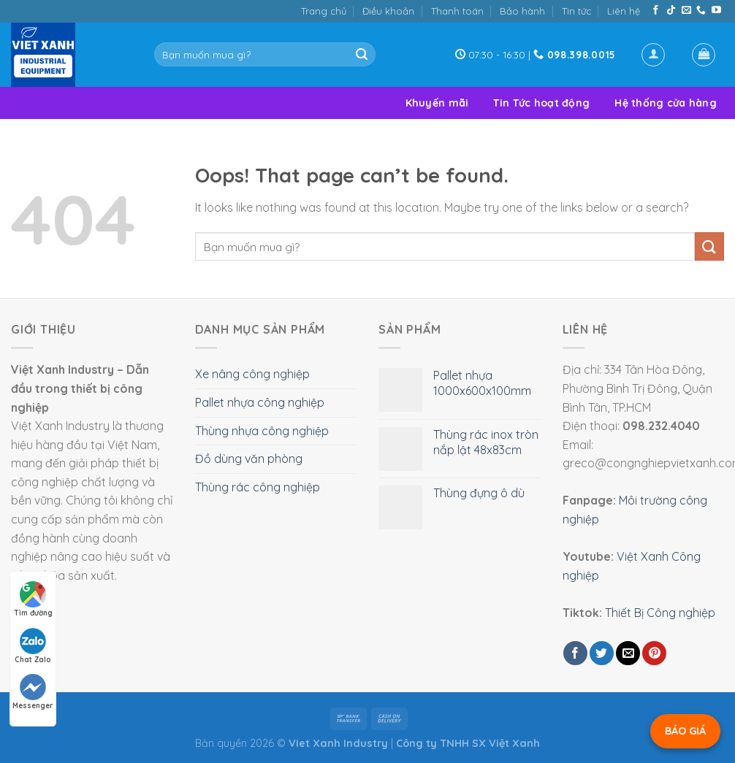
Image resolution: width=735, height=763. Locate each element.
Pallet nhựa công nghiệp (259, 402)
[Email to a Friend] (628, 653)
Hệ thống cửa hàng (665, 103)
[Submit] (361, 54)
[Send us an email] (686, 10)
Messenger (32, 692)
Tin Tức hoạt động (541, 103)
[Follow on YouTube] (716, 10)
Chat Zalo (33, 646)
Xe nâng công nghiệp (252, 374)
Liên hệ (623, 11)
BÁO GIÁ (685, 730)
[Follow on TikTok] (671, 10)
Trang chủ (323, 11)
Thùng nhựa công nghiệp (262, 430)
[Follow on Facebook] (655, 10)
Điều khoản (388, 11)
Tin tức (576, 11)
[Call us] (701, 10)
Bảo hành (522, 11)
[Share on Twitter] (602, 653)
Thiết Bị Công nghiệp (660, 612)
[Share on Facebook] (575, 653)
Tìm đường (33, 599)
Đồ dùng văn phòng (248, 458)
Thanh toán (457, 11)
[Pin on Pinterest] (654, 653)
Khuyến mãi (437, 103)
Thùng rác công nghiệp (257, 487)
